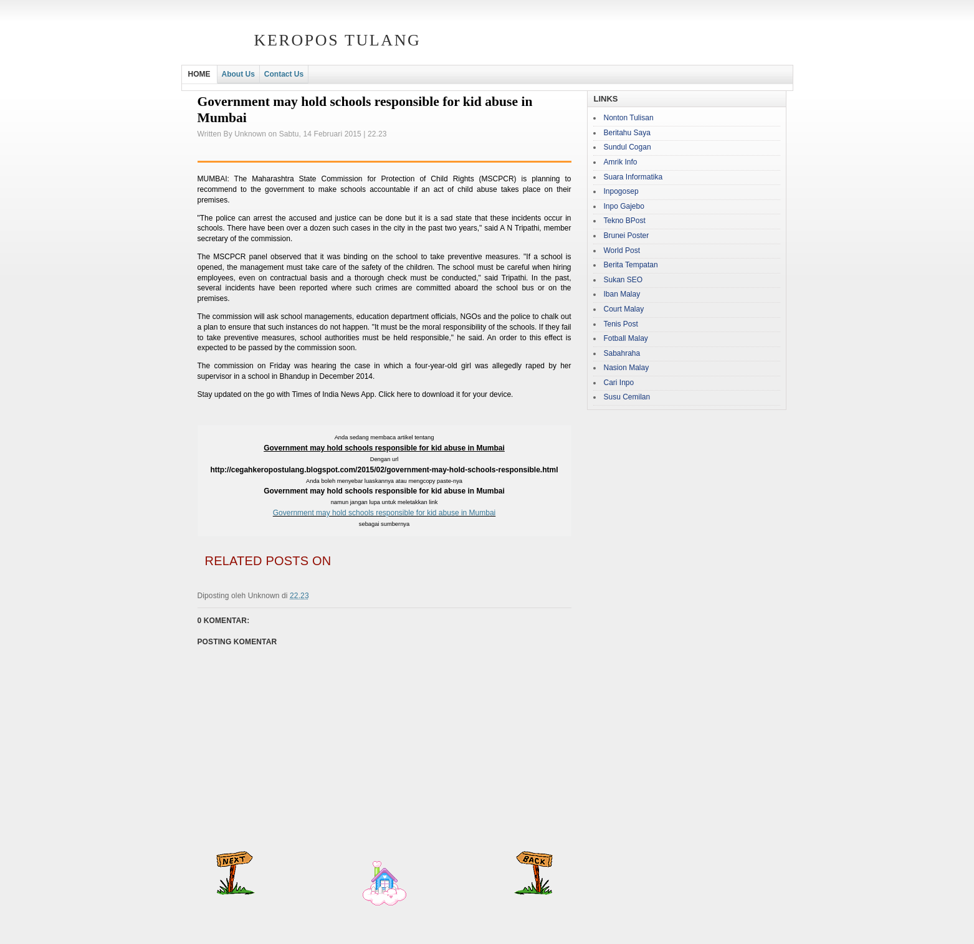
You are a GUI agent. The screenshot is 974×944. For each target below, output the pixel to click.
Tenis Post (621, 324)
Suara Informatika (633, 177)
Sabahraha (622, 353)
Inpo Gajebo (624, 206)
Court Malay (624, 309)
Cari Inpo (619, 382)
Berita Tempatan (631, 264)
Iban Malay (622, 294)
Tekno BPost (625, 220)
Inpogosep (621, 191)
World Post (622, 250)
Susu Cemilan (627, 397)
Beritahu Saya (627, 132)
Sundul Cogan (627, 147)
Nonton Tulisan (629, 117)
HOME (199, 74)
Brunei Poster (626, 235)
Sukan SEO (623, 279)
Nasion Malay (626, 367)
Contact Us (283, 74)
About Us (238, 74)
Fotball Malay (626, 338)
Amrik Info (620, 162)
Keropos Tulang (337, 40)
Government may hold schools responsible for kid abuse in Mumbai (384, 512)
